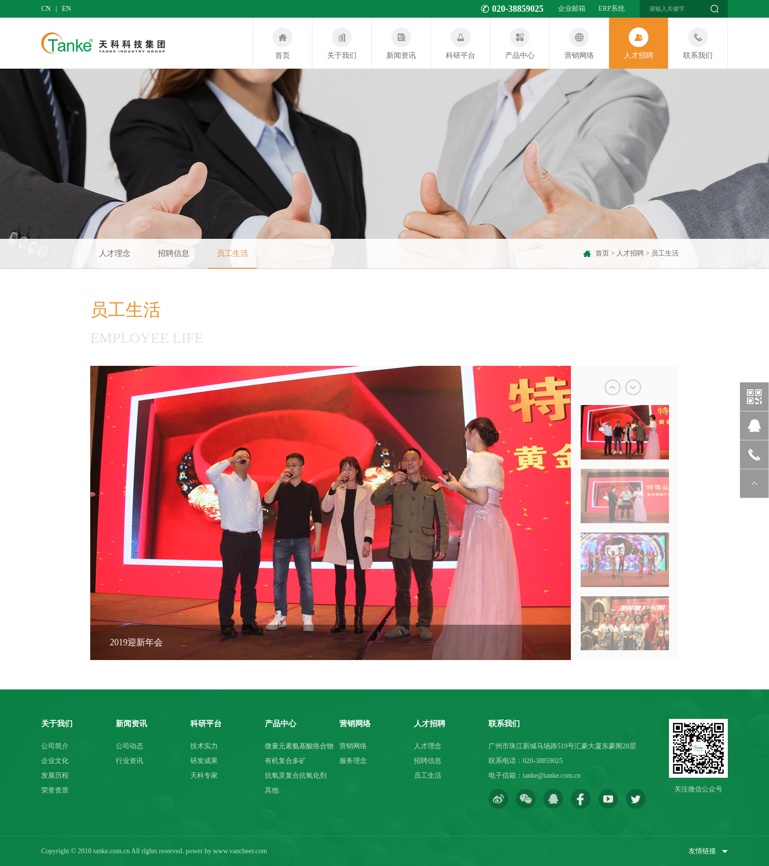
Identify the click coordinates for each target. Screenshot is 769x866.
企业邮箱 (572, 8)
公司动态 (129, 746)
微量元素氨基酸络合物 (299, 746)
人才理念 (114, 253)
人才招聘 (630, 253)
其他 (272, 790)
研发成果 (204, 760)
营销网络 (353, 746)
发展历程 (55, 775)
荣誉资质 (55, 790)
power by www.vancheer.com (226, 851)
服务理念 (353, 760)
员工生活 (232, 258)
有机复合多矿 (285, 760)
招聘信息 (173, 253)
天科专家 (204, 775)
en (66, 8)
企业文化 (55, 760)
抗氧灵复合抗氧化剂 (296, 775)
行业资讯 (129, 760)
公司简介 (55, 746)
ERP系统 (611, 8)
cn (46, 8)
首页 (602, 253)
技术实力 (204, 746)
